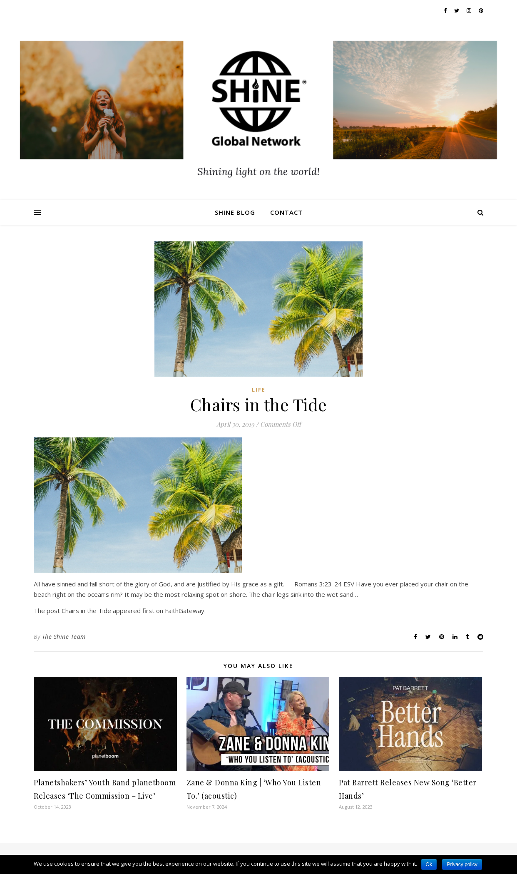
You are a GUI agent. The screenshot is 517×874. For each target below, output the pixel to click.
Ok (429, 864)
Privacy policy (462, 864)
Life (259, 389)
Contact (286, 212)
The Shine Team (64, 637)
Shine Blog (235, 212)
